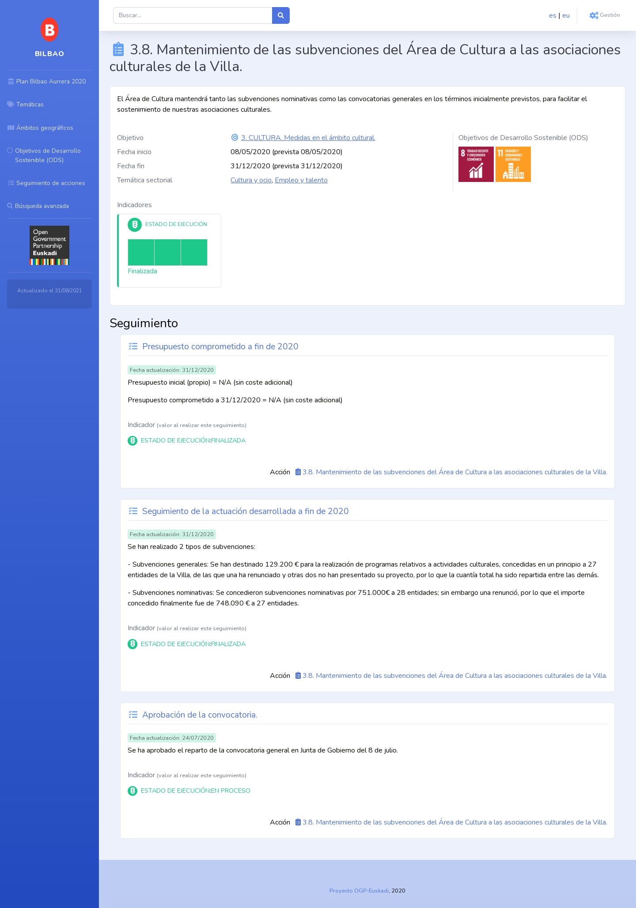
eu (566, 15)
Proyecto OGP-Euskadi (359, 891)
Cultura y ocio (251, 180)
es (552, 15)
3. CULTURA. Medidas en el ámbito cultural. (308, 138)
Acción (280, 472)
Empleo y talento (301, 180)
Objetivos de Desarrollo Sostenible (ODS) (523, 138)
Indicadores (134, 205)
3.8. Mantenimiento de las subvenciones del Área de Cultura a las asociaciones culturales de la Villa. (455, 472)
